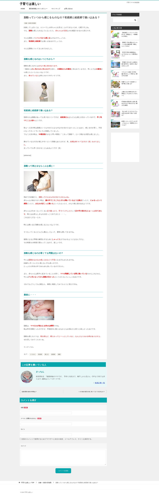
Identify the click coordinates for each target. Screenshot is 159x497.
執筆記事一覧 (100, 383)
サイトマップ (56, 8)
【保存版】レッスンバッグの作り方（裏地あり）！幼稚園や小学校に (129, 34)
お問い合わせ (68, 8)
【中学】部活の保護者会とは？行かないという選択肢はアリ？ (129, 54)
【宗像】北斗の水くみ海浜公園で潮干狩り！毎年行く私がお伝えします (129, 64)
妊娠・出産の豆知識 (30, 23)
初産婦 (40, 354)
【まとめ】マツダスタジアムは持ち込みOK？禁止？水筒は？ (129, 113)
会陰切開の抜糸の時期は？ (29, 391)
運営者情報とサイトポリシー (38, 8)
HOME (23, 8)
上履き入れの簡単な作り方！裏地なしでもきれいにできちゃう (129, 93)
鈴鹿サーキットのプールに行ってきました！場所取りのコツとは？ (129, 123)
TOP (27, 482)
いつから (32, 354)
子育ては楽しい (30, 3)
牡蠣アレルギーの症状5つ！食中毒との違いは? (129, 82)
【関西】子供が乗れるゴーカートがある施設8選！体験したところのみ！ (129, 44)
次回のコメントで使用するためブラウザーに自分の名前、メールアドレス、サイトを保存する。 (57, 439)
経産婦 (53, 354)
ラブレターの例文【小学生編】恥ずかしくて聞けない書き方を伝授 (129, 73)
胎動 (59, 354)
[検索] (125, 20)
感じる (47, 354)
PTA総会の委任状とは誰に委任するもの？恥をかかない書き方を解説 (129, 103)
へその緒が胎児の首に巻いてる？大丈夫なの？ (91, 391)
